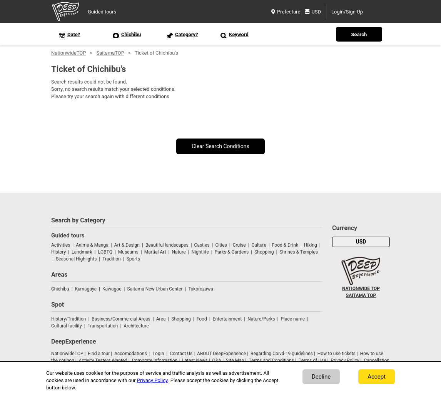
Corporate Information (154, 360)
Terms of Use (312, 360)
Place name (293, 319)
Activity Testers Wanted (103, 360)
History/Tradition (68, 319)
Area (161, 319)
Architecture (136, 325)
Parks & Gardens (232, 252)
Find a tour (99, 353)
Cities (221, 245)
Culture (259, 245)
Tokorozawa (200, 288)
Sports (133, 258)
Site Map (235, 360)
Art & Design (127, 245)
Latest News (195, 360)
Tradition (111, 258)
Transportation (103, 325)
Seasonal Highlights (76, 258)
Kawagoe (112, 288)
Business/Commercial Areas (121, 319)
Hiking (310, 245)
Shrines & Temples (298, 252)
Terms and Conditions (271, 360)
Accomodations (130, 353)
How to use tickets (336, 353)
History (58, 252)
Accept (377, 376)
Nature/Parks (261, 319)
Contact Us (181, 353)
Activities (60, 245)
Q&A (217, 360)
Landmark (82, 252)
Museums (128, 252)
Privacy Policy (345, 360)
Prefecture (285, 11)
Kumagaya (86, 288)
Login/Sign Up (347, 11)
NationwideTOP (68, 53)
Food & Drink (285, 245)
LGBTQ (105, 252)
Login (158, 353)
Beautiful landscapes (167, 245)
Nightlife (200, 252)
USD (313, 11)
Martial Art (155, 252)
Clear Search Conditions (220, 146)
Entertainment (227, 319)
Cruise (239, 245)
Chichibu (60, 288)
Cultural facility (66, 325)
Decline (321, 376)
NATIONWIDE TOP (361, 288)
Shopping (264, 252)
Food (202, 319)
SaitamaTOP (110, 53)
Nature (179, 252)
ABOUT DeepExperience (221, 353)
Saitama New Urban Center (155, 288)
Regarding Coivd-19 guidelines (282, 353)
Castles (202, 245)
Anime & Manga (92, 245)
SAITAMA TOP (361, 295)
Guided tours (102, 11)
